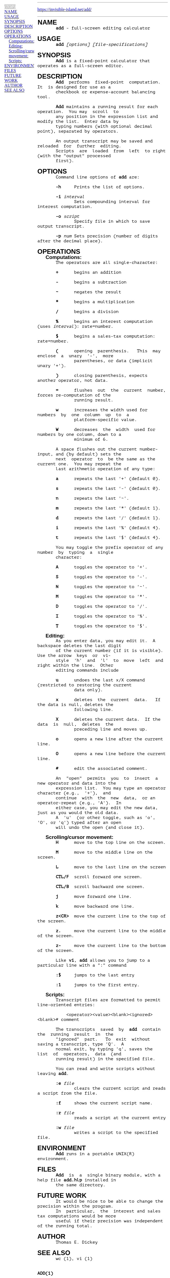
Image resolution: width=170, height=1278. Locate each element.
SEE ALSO (53, 1252)
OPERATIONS (58, 251)
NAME (47, 22)
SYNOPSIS (54, 55)
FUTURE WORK (62, 1195)
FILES (46, 1169)
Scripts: (55, 994)
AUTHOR (51, 1236)
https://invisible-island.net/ (60, 9)
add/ (88, 9)
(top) (10, 6)
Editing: (55, 636)
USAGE (49, 38)
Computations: (64, 257)
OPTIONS (52, 171)
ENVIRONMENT (61, 1148)
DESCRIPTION (59, 76)
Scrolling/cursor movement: (79, 837)
